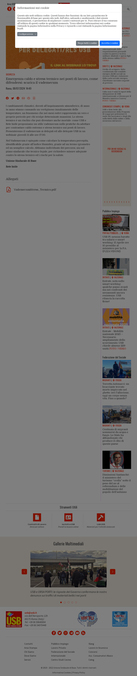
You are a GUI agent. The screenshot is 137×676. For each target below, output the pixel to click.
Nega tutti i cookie (87, 43)
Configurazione (25, 34)
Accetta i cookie (109, 43)
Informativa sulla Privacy (51, 26)
